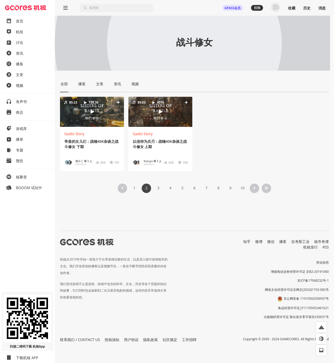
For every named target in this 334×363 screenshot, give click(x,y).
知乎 (246, 241)
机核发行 (310, 247)
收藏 (291, 7)
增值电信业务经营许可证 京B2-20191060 (300, 271)
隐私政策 (150, 339)
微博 (259, 241)
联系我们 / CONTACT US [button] (80, 339)
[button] (92, 111)
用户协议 (131, 339)
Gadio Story (74, 133)
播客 (283, 241)
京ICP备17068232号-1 (313, 280)
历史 (307, 7)
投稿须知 (112, 339)
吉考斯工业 (300, 241)
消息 (322, 7)
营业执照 (322, 262)
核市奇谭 (321, 241)
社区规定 (170, 339)
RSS (326, 247)
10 (242, 187)
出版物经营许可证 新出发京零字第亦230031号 (296, 317)
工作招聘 (189, 339)
